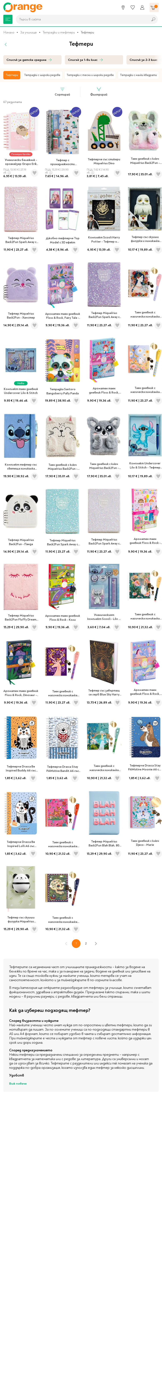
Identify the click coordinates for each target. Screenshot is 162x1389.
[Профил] (142, 7)
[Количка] (154, 7)
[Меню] (7, 19)
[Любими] (132, 7)
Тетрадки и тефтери (59, 32)
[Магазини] (123, 7)
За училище (28, 32)
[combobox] (81, 19)
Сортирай (62, 92)
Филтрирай (98, 92)
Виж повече (18, 1083)
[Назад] (5, 44)
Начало (8, 32)
